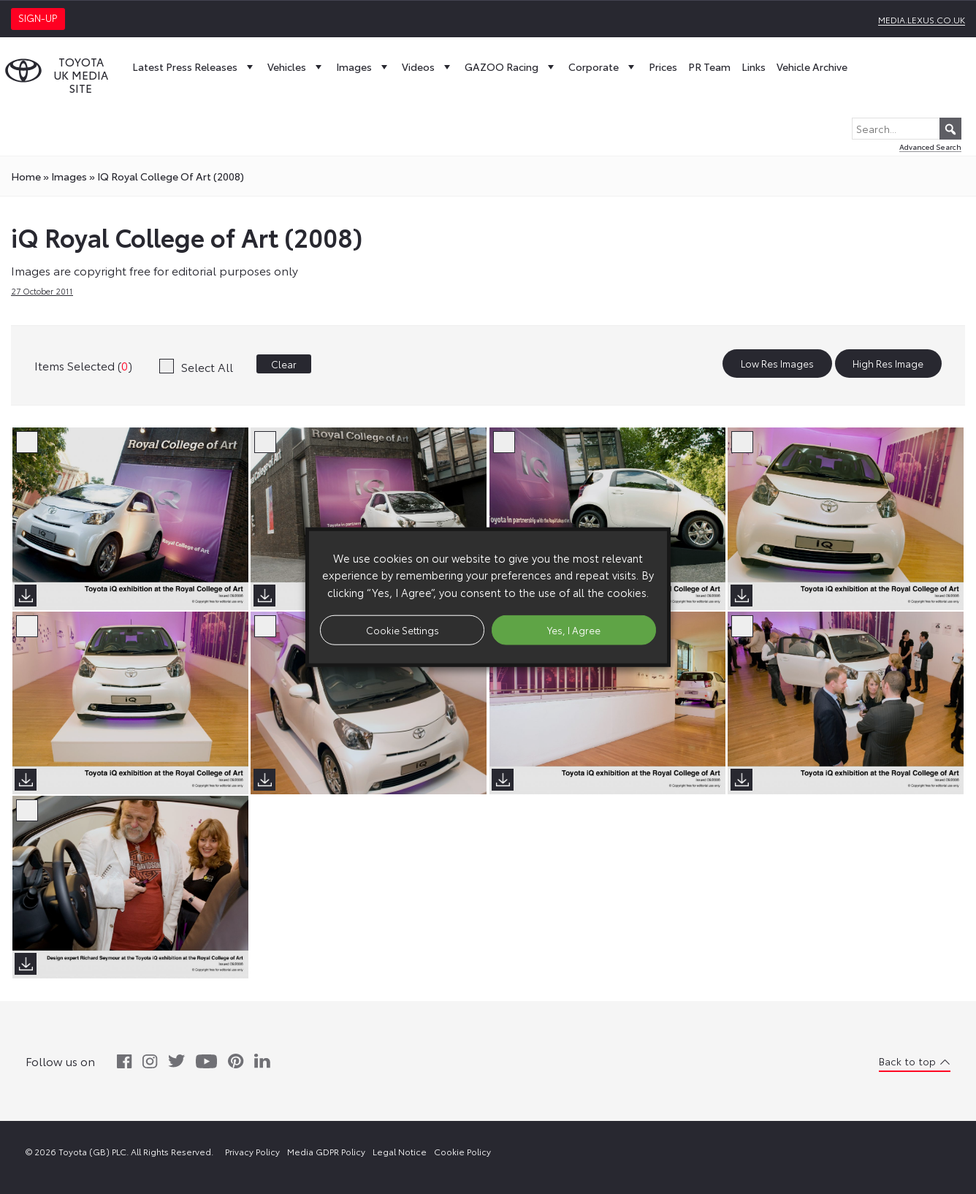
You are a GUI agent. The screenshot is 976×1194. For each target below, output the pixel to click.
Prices (663, 66)
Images (363, 66)
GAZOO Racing (511, 66)
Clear (284, 363)
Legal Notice (400, 1151)
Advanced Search (930, 146)
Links (753, 66)
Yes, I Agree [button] (574, 629)
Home (26, 176)
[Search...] (906, 129)
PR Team (709, 66)
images (69, 176)
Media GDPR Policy (326, 1151)
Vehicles (296, 66)
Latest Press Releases (194, 66)
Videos (428, 66)
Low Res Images (777, 363)
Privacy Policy (252, 1151)
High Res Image (888, 363)
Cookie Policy (462, 1151)
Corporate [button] (603, 66)
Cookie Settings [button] (402, 629)
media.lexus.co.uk (921, 19)
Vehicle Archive (812, 66)
